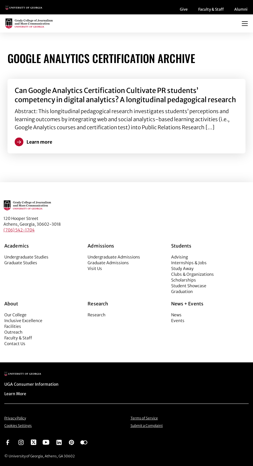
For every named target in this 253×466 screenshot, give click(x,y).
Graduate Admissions (108, 262)
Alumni (241, 9)
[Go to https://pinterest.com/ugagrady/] (71, 442)
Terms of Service (144, 418)
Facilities (12, 326)
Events (177, 320)
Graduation (182, 291)
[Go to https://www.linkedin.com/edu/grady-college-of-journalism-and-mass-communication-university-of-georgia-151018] (59, 442)
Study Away (182, 268)
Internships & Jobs (189, 262)
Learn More (15, 393)
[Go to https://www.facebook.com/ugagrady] (7, 442)
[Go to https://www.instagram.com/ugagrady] (21, 442)
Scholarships (183, 280)
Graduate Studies (20, 262)
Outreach (13, 332)
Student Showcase (188, 285)
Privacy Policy (15, 418)
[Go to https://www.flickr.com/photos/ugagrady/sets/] (83, 442)
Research (96, 314)
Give (184, 9)
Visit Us (95, 268)
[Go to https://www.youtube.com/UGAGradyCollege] (46, 442)
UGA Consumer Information (31, 384)
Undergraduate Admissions (114, 257)
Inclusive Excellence (23, 320)
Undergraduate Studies (26, 257)
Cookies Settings (18, 425)
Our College (15, 314)
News (176, 314)
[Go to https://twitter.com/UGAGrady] (33, 442)
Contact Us (14, 343)
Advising (179, 257)
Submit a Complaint (147, 425)
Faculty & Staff (211, 9)
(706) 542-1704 (19, 230)
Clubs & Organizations (192, 274)
